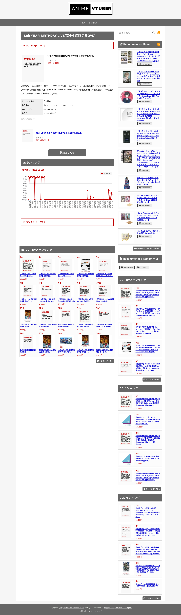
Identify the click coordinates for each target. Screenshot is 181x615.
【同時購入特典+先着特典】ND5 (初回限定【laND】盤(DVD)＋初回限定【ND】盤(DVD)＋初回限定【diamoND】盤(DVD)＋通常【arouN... (148, 440)
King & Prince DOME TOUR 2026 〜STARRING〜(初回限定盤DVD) (147, 585)
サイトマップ (96, 611)
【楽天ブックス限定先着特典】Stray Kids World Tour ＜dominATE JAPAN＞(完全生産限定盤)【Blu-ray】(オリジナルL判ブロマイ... (148, 512)
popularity (144, 170)
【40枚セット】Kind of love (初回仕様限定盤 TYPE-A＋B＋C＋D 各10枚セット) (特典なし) (147, 459)
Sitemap (93, 23)
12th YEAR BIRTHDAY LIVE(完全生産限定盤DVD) (59, 133)
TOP (84, 23)
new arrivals (144, 64)
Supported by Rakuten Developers (118, 608)
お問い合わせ (84, 611)
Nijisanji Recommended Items (72, 608)
